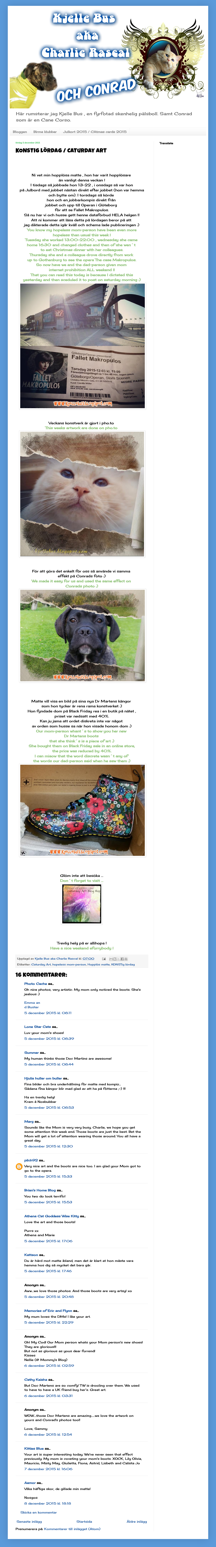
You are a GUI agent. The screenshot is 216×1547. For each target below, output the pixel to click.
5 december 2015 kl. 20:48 (49, 1297)
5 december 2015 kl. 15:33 (48, 1176)
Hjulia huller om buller (43, 1078)
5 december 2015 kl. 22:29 (48, 1322)
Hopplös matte (99, 964)
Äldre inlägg (137, 1521)
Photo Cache (35, 984)
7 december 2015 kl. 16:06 (48, 1469)
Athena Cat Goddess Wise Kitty (51, 1216)
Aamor (30, 1483)
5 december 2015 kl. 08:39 (49, 1039)
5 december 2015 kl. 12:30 (48, 1146)
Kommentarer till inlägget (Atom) (72, 1529)
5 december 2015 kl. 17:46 (48, 1271)
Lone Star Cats (37, 1027)
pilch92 (31, 1160)
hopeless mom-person (69, 964)
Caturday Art (41, 964)
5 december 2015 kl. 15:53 (48, 1202)
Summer (31, 1053)
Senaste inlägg (29, 1521)
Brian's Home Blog (40, 1190)
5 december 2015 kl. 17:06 (48, 1241)
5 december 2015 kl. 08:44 (49, 1064)
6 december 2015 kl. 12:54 (48, 1434)
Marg (28, 1121)
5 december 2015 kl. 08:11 (48, 1013)
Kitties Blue (34, 1448)
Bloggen (20, 132)
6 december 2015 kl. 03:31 (48, 1396)
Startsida (84, 1521)
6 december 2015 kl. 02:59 (49, 1366)
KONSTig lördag (123, 964)
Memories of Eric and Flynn (48, 1311)
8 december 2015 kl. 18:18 (47, 1503)
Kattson (31, 1255)
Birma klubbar (45, 132)
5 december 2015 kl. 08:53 (49, 1107)
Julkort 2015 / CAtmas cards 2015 (94, 132)
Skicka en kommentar (38, 1512)
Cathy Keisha (35, 1380)
